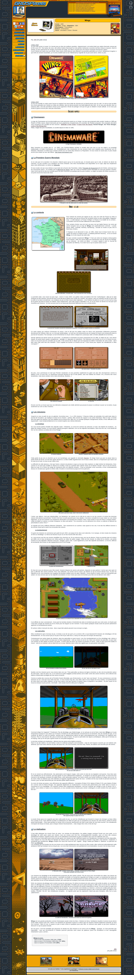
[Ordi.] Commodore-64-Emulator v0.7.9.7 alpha (85, 3)
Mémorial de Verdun (63, 169)
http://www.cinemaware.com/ (63, 152)
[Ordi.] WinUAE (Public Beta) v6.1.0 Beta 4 (85, 5)
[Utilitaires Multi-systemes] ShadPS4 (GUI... (85, 10)
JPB (35, 40)
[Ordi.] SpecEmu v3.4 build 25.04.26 (83, 6)
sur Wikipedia (39, 843)
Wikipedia (57, 165)
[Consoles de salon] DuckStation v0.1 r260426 (85, 11)
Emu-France (96, 2)
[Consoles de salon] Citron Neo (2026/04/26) (85, 7)
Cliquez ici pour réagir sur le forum (89, 969)
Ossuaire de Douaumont (90, 168)
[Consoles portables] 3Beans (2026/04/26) (84, 8)
